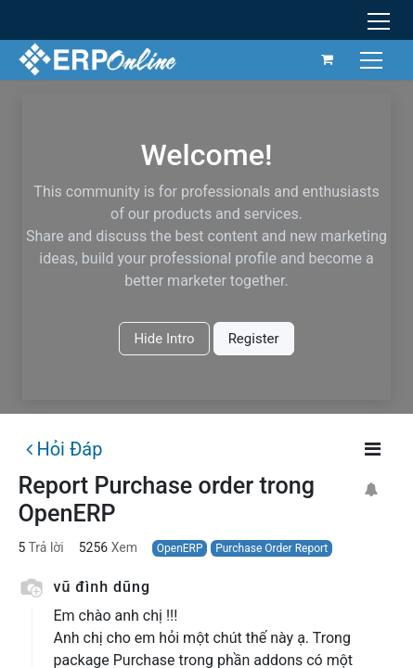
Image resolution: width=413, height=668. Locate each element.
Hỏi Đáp (64, 449)
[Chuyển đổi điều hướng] (373, 59)
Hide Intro (164, 338)
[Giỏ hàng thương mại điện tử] (327, 59)
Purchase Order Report (271, 548)
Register (253, 338)
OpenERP (180, 548)
